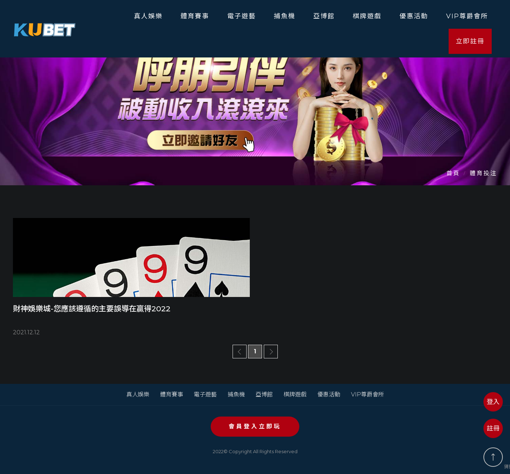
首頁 (453, 173)
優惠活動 (413, 16)
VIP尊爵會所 (467, 16)
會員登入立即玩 (255, 426)
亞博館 (324, 16)
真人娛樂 (148, 16)
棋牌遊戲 (367, 16)
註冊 (493, 428)
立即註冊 (470, 41)
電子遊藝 (241, 16)
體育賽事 (195, 16)
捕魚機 (284, 16)
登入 (493, 402)
